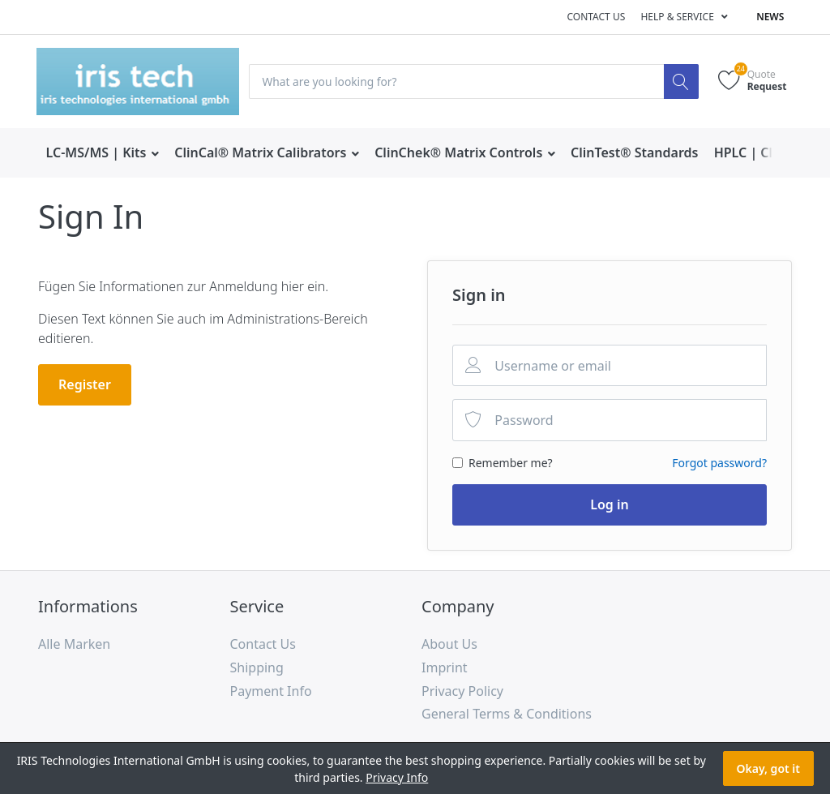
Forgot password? (719, 462)
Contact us (596, 17)
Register (84, 384)
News (770, 17)
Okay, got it (768, 768)
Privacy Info (397, 777)
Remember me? (510, 462)
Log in (609, 504)
